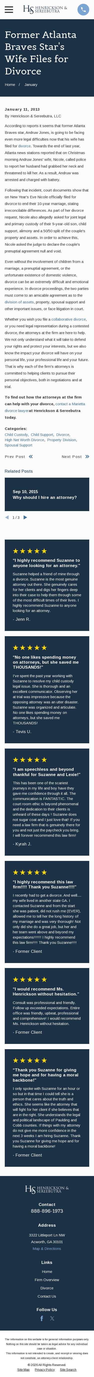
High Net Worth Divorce (24, 440)
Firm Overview (47, 1280)
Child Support (42, 434)
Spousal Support (18, 445)
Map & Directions (47, 1248)
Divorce (62, 434)
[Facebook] (41, 1318)
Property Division (61, 440)
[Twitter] (52, 1318)
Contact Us (47, 1296)
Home (47, 1271)
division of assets (19, 302)
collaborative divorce (68, 319)
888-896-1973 (47, 1211)
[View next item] (25, 517)
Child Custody (16, 434)
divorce (24, 146)
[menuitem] (23, 1370)
